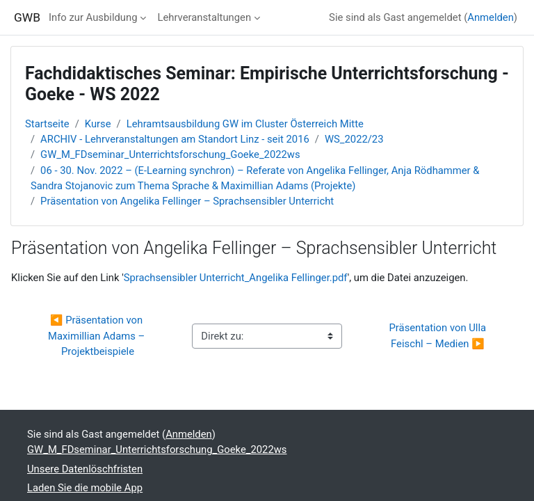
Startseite (47, 124)
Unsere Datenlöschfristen (85, 469)
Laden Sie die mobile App (85, 488)
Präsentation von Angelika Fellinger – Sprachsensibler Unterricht (187, 201)
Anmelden (490, 17)
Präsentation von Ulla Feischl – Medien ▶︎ (439, 335)
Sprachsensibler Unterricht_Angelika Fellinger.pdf (236, 277)
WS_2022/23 (354, 139)
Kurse (98, 124)
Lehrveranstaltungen (204, 17)
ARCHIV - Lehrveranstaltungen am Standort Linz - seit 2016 (174, 139)
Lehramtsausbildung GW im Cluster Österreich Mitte (245, 124)
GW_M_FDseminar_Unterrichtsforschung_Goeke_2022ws (170, 154)
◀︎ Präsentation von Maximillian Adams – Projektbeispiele (96, 335)
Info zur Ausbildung (93, 17)
